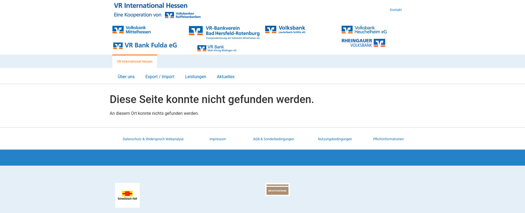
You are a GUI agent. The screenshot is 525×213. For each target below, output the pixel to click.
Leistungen (195, 76)
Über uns (126, 76)
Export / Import (159, 76)
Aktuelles (226, 76)
